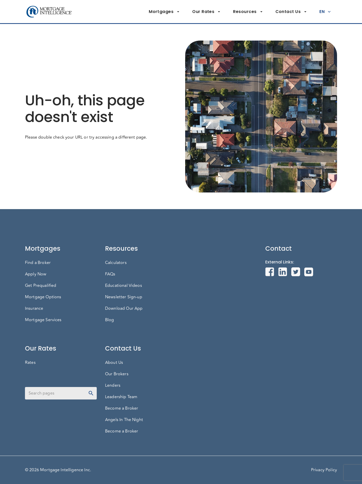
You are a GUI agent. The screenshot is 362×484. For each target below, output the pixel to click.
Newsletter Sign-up (123, 297)
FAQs (110, 274)
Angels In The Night (124, 420)
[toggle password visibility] (91, 393)
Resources (248, 11)
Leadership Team (121, 397)
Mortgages (164, 11)
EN (325, 11)
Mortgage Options (43, 297)
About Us (114, 362)
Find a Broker (38, 263)
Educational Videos (123, 285)
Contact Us (291, 11)
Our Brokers (116, 374)
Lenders (112, 385)
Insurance (34, 308)
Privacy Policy (324, 470)
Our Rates (206, 11)
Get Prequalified (40, 285)
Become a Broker (121, 408)
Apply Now (35, 274)
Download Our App (124, 308)
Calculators (116, 263)
